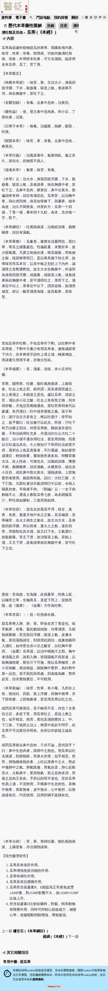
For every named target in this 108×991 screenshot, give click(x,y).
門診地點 (43, 17)
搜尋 (76, 26)
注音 (63, 26)
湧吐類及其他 (12, 32)
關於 (74, 17)
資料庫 (6, 17)
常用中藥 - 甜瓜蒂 (17, 962)
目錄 (50, 26)
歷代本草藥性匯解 (25, 25)
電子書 (20, 17)
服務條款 (38, 979)
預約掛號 (61, 17)
